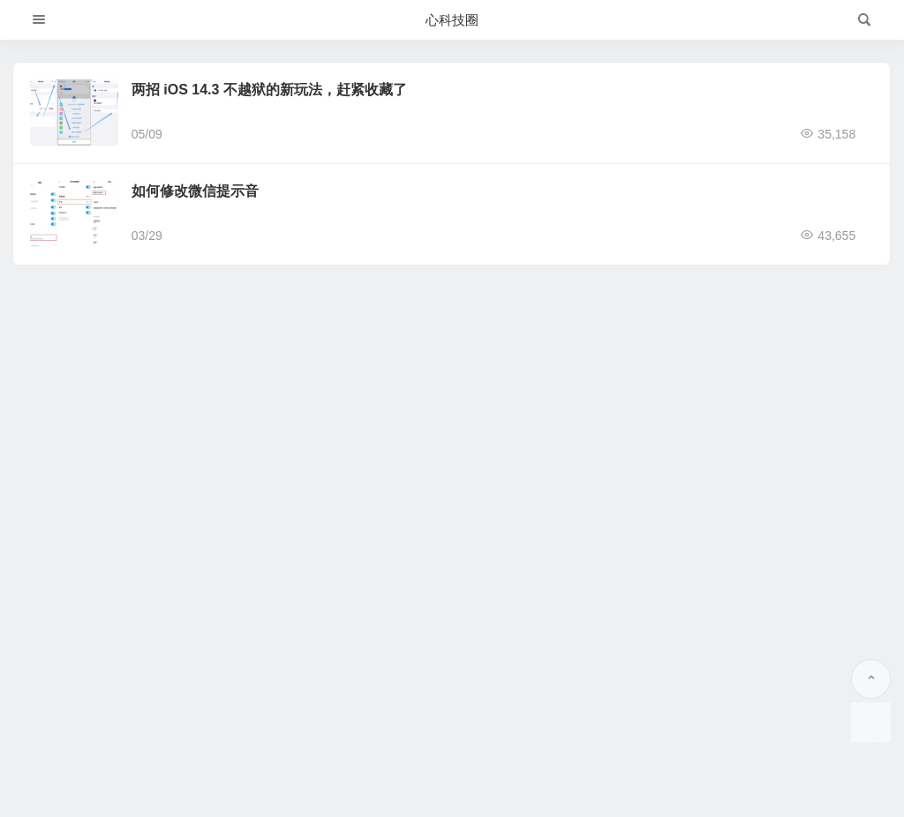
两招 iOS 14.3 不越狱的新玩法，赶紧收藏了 (269, 89)
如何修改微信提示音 (195, 191)
